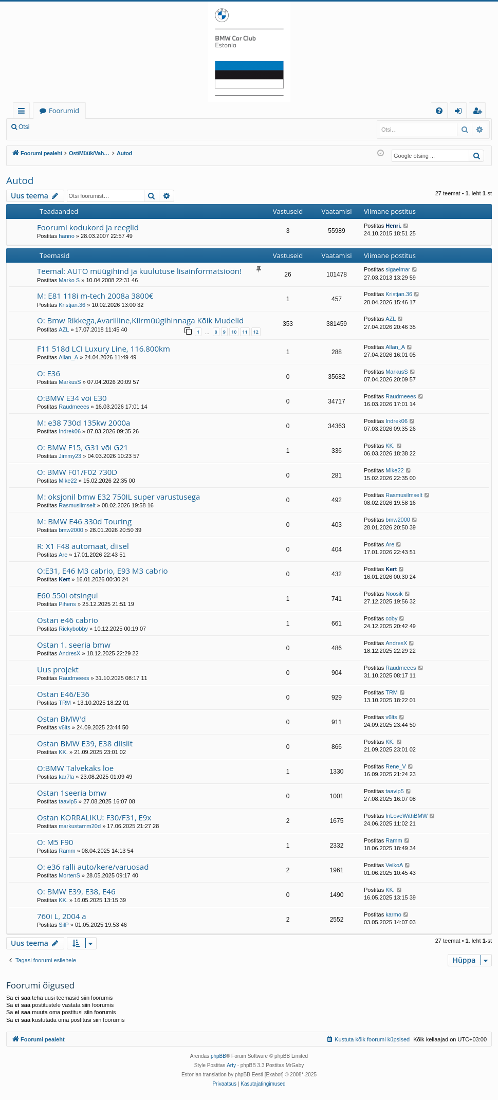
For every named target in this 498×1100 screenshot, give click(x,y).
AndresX (69, 653)
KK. (390, 446)
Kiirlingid (23, 112)
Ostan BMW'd (61, 718)
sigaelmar (397, 269)
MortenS (69, 875)
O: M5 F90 (55, 842)
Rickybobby (73, 629)
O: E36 (48, 373)
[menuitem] (439, 111)
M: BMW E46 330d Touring (84, 521)
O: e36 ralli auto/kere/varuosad (93, 866)
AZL (64, 329)
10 (233, 331)
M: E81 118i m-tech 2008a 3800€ (95, 295)
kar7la (66, 777)
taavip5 (68, 801)
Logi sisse (58, 127)
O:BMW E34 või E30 (72, 398)
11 (244, 331)
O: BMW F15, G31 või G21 (82, 447)
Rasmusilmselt (77, 505)
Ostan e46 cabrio (67, 620)
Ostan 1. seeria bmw (73, 644)
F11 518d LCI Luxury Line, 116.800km (103, 348)
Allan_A (68, 357)
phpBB (218, 1056)
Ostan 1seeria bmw (71, 792)
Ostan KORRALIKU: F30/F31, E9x (94, 817)
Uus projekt (58, 669)
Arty (231, 1065)
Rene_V (395, 766)
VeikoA (394, 865)
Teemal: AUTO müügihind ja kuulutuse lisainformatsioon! (139, 271)
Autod (20, 180)
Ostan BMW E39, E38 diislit (85, 743)
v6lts (64, 727)
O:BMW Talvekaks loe (75, 768)
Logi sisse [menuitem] (460, 112)
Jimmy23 (70, 456)
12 (256, 331)
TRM (65, 703)
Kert (64, 579)
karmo (393, 914)
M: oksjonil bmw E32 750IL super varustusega (118, 496)
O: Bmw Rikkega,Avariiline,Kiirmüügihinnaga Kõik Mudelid (140, 320)
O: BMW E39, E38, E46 (76, 891)
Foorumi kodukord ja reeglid (88, 227)
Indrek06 (70, 431)
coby (391, 618)
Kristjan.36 (72, 305)
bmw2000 (71, 530)
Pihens (67, 604)
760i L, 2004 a (61, 916)
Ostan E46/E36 (63, 694)
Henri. (393, 226)
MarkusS (70, 382)
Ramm (67, 851)
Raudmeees (74, 407)
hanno (67, 236)
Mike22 (68, 481)
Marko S (69, 280)
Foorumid (64, 110)
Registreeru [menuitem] (479, 112)
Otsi (24, 127)
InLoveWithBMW (406, 816)
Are (63, 555)
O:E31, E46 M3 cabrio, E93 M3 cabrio (102, 570)
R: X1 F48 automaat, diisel (83, 546)
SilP (64, 925)
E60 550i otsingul (67, 595)
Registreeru (103, 127)
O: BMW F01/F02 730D (77, 472)
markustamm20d (80, 826)
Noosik (394, 594)
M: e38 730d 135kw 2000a (83, 422)
